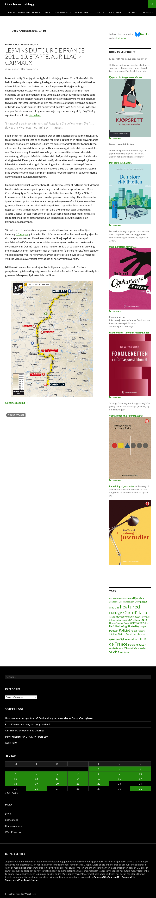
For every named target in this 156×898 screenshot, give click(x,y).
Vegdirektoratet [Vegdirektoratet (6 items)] (116, 648)
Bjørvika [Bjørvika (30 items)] (138, 598)
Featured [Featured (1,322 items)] (130, 606)
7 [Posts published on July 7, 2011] (78, 773)
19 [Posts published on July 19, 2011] (36, 783)
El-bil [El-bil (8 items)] (117, 607)
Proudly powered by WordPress (20, 894)
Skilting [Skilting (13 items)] (141, 633)
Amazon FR (128, 876)
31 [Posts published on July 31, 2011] (140, 788)
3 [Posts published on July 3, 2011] (140, 768)
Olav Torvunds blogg (20, 4)
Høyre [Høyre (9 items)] (144, 616)
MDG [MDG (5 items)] (130, 620)
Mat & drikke (115, 12)
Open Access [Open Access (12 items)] (116, 622)
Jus (46, 12)
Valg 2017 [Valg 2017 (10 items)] (140, 644)
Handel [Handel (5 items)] (112, 617)
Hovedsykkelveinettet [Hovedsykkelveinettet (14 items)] (128, 616)
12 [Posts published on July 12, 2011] (36, 778)
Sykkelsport (25, 44)
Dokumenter (81, 12)
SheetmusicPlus (14, 880)
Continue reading (16, 402)
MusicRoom (31, 880)
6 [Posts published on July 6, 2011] (57, 773)
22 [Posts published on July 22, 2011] (98, 783)
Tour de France (16, 415)
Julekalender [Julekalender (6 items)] (115, 620)
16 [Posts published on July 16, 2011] (119, 778)
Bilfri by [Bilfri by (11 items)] (129, 598)
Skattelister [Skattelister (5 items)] (131, 634)
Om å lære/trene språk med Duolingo (24, 730)
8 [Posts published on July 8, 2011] (98, 773)
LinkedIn (121, 38)
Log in (8, 813)
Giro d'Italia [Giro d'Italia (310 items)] (135, 612)
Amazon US (99, 876)
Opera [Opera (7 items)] (126, 623)
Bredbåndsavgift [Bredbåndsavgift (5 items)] (126, 602)
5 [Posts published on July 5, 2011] (36, 773)
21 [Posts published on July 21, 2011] (78, 783)
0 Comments (31, 69)
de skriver (35, 115)
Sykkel (98, 12)
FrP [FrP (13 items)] (122, 613)
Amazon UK (114, 876)
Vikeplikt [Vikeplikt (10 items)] (128, 648)
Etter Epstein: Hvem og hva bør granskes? (27, 724)
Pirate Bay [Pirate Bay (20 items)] (133, 626)
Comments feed (13, 825)
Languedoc (148, 12)
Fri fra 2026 (11, 742)
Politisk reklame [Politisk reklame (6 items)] (138, 631)
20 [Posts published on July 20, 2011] (57, 783)
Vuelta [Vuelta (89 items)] (114, 652)
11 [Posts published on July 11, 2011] (15, 778)
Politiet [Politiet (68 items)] (124, 630)
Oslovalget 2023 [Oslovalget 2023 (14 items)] (139, 622)
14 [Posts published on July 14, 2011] (78, 778)
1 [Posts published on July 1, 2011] (98, 768)
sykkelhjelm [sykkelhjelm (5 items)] (114, 639)
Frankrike (11, 44)
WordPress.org (13, 832)
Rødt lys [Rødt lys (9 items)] (113, 634)
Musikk (131, 12)
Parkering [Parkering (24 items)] (121, 626)
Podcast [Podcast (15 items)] (113, 630)
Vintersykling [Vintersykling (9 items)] (140, 648)
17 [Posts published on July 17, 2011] (140, 778)
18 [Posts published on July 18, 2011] (15, 783)
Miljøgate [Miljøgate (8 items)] (137, 620)
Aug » (15, 792)
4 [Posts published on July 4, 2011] (15, 773)
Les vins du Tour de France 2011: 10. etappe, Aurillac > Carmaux (45, 56)
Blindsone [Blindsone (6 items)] (113, 601)
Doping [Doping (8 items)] (138, 601)
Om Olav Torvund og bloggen (22, 12)
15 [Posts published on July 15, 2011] (98, 778)
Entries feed (11, 819)
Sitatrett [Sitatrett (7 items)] (121, 634)
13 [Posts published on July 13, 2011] (57, 778)
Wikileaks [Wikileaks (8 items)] (124, 652)
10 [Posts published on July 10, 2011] (140, 773)
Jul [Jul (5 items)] (148, 617)
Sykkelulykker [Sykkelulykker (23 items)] (128, 639)
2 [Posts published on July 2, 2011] (119, 768)
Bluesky (141, 33)
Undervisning (61, 12)
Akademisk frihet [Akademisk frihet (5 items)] (116, 599)
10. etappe (22, 234)
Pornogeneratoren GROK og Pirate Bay (26, 736)
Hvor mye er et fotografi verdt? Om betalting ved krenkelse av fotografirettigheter (49, 718)
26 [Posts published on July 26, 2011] (36, 788)
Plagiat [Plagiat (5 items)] (143, 626)
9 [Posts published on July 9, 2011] (119, 773)
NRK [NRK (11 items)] (144, 620)
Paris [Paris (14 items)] (112, 626)
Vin (36, 44)
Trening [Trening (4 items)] (131, 645)
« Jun (7, 792)
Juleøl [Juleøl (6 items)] (124, 620)
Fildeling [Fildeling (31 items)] (114, 613)
